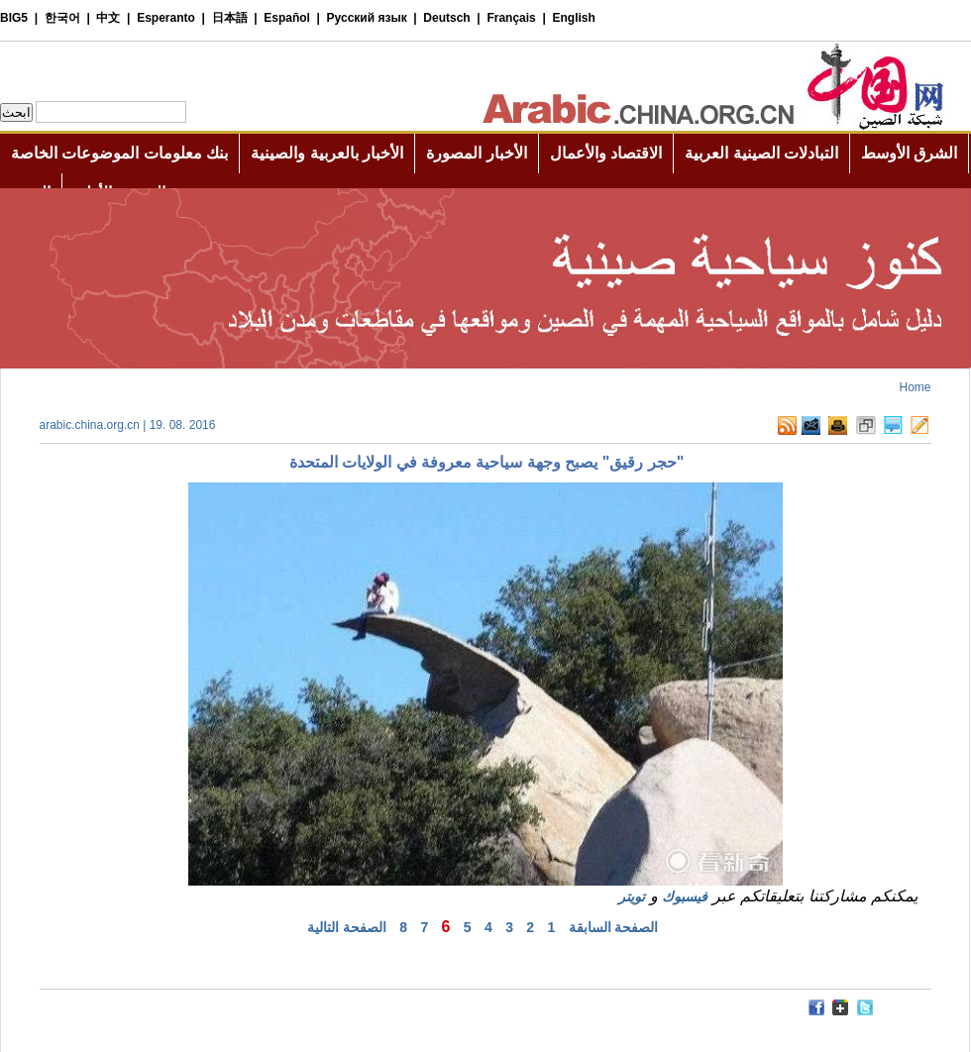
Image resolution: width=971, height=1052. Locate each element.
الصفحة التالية (346, 927)
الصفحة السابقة (614, 927)
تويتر (631, 896)
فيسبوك (684, 896)
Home (914, 387)
